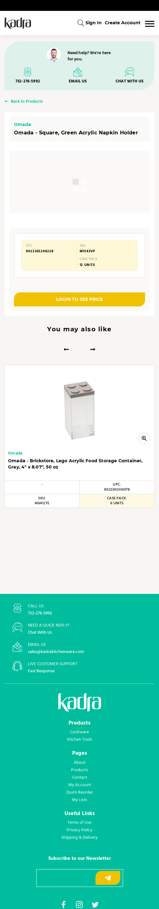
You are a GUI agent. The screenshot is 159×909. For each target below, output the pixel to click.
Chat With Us (40, 633)
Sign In (94, 23)
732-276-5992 (27, 81)
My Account (79, 785)
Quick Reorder (79, 792)
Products (79, 770)
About (80, 762)
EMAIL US (78, 81)
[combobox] (81, 23)
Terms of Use (79, 822)
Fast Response (41, 671)
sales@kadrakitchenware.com (56, 652)
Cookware (79, 732)
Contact (79, 777)
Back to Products (27, 102)
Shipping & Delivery (79, 837)
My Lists (79, 800)
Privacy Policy (79, 830)
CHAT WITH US (130, 81)
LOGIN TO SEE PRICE (79, 299)
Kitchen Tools (79, 739)
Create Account (122, 23)
